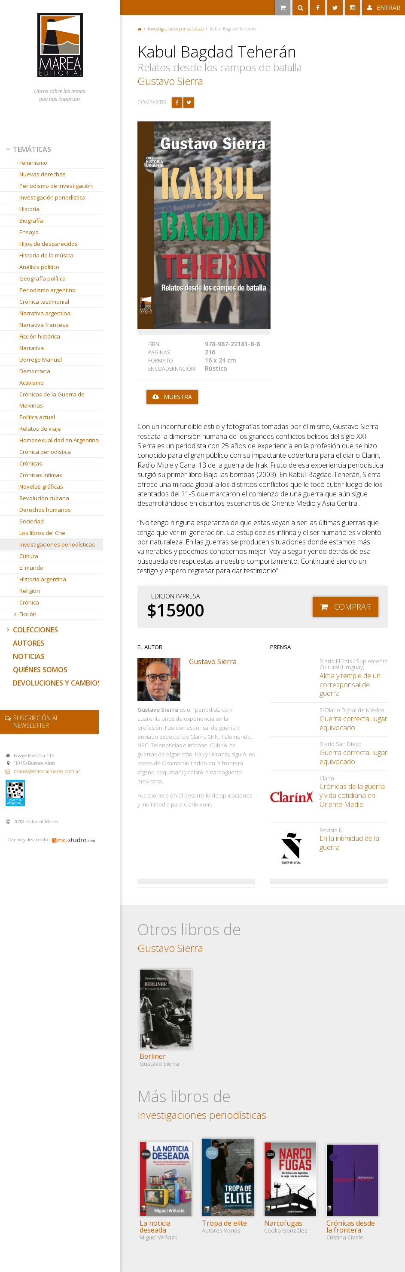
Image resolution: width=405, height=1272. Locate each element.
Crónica (29, 602)
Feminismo (33, 162)
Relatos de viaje (40, 428)
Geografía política (42, 278)
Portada (139, 28)
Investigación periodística (52, 197)
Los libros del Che (42, 533)
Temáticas (28, 149)
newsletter (36, 721)
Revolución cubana (44, 498)
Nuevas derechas (42, 174)
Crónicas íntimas (40, 475)
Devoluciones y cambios (57, 683)
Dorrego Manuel (40, 359)
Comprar (352, 606)
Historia (29, 209)
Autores (28, 643)
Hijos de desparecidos (48, 244)
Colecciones (31, 629)
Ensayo (29, 232)
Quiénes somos (40, 669)
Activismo (31, 383)
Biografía (31, 220)
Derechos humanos (45, 510)
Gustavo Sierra (170, 81)
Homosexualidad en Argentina (59, 440)
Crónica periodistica (45, 452)
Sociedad (31, 521)
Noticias (29, 656)
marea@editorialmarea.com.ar (47, 771)
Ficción (24, 614)
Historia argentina (42, 579)
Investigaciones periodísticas (57, 544)
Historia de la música (46, 255)
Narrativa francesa (44, 325)
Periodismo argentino (47, 290)
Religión (29, 591)
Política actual (37, 417)
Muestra (178, 397)
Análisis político (39, 267)
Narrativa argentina (44, 313)
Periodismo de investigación (56, 186)
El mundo (31, 567)
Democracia (34, 371)
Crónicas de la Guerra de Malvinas (52, 399)
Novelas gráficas (41, 486)
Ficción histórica (39, 336)
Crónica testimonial (44, 301)
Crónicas (30, 463)
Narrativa (31, 348)
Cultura (28, 556)
